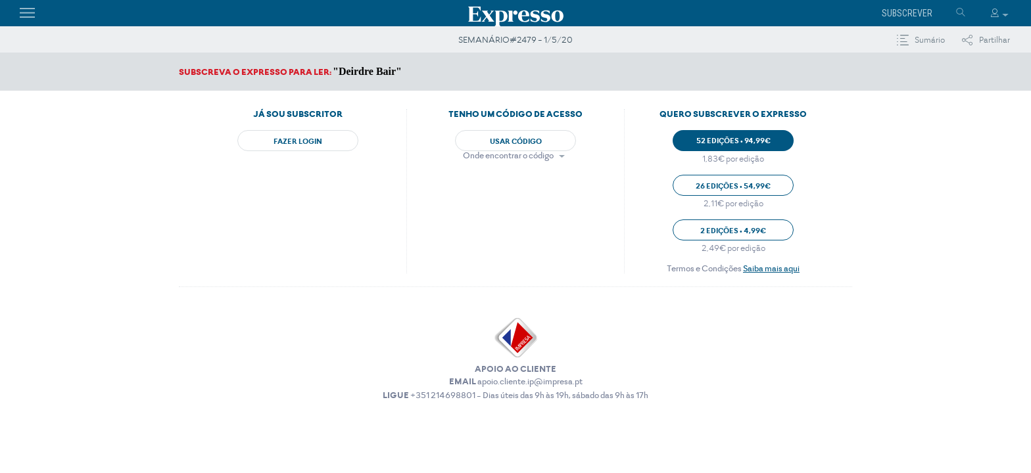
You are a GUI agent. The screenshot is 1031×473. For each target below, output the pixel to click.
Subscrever (907, 13)
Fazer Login (298, 141)
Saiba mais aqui (771, 268)
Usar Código (516, 141)
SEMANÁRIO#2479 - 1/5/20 (515, 39)
